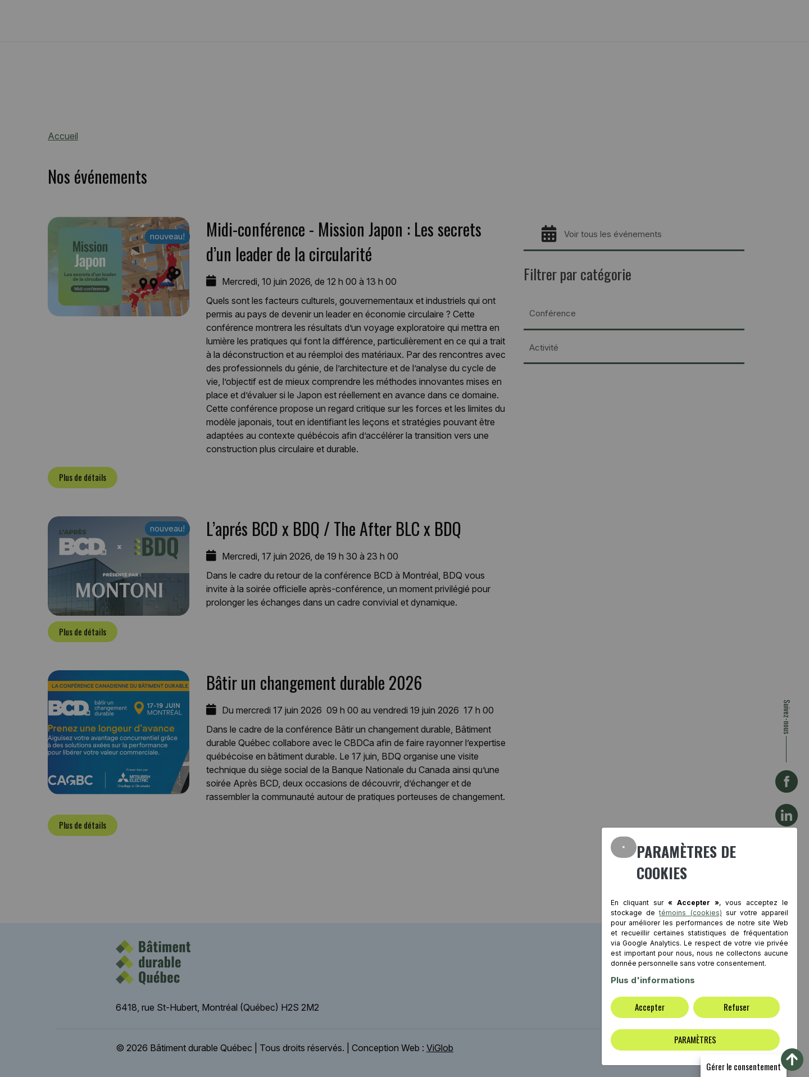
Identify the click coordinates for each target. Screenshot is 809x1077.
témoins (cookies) (690, 912)
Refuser (736, 1007)
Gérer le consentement (743, 1066)
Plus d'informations (653, 980)
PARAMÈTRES (695, 1039)
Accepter (650, 1007)
